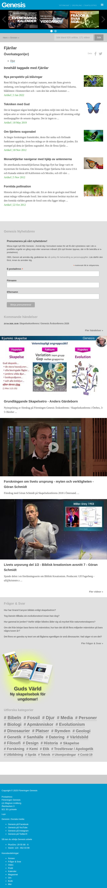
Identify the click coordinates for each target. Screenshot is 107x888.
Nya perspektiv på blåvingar (23, 77)
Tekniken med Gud (17, 104)
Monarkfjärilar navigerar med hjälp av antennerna (38, 159)
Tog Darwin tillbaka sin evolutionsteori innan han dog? (31, 616)
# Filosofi (12, 743)
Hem (5, 37)
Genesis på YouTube (17, 827)
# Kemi (32, 749)
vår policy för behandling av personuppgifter (68, 257)
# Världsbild (77, 737)
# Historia (49, 743)
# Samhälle (34, 737)
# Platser (40, 731)
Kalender (12, 871)
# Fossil (32, 717)
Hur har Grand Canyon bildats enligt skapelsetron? (30, 610)
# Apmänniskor (38, 724)
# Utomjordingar (64, 754)
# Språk (30, 754)
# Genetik (12, 737)
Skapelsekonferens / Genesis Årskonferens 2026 (44, 323)
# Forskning (14, 749)
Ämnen (13, 37)
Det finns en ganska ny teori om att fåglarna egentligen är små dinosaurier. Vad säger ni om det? (53, 636)
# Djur (48, 717)
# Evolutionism (70, 724)
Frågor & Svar (14, 861)
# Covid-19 (85, 754)
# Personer (86, 717)
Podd (10, 868)
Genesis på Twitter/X (17, 834)
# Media (65, 717)
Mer (10, 884)
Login (4, 814)
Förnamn (11, 280)
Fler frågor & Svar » (92, 643)
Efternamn (12, 292)
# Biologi (12, 724)
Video (10, 865)
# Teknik (44, 754)
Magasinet (13, 874)
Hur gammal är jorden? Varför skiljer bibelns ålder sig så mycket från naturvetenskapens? (49, 621)
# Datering (55, 737)
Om (9, 878)
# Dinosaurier (17, 731)
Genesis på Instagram (18, 831)
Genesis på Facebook (18, 824)
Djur (12, 60)
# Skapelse (69, 743)
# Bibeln (12, 717)
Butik (10, 881)
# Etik (44, 749)
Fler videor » (96, 591)
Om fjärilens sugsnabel (20, 131)
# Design (31, 743)
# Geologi (81, 731)
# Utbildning (13, 754)
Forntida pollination (17, 186)
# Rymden (60, 731)
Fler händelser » (94, 330)
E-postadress (15, 268)
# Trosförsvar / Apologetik (72, 749)
